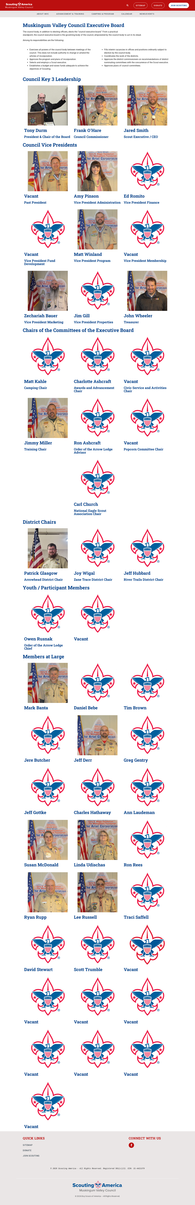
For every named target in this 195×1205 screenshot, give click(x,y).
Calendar (126, 14)
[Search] (127, 5)
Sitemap (140, 5)
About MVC (43, 14)
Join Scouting (179, 5)
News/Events (147, 14)
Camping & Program (103, 14)
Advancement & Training (70, 14)
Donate (158, 5)
